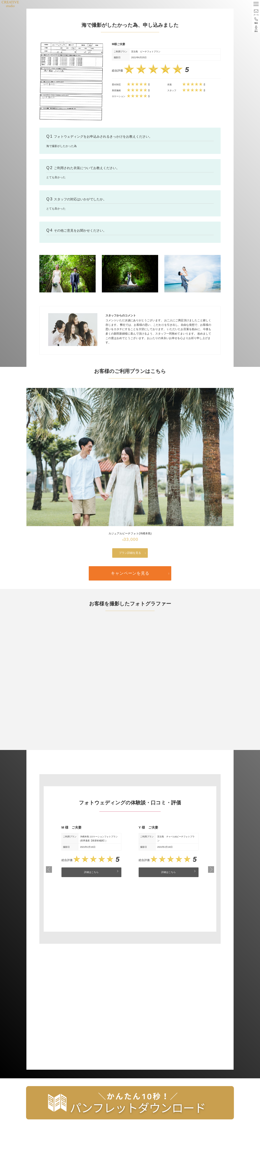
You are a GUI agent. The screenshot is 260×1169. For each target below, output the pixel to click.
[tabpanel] (91, 851)
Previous (49, 870)
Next (211, 870)
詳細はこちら (91, 872)
